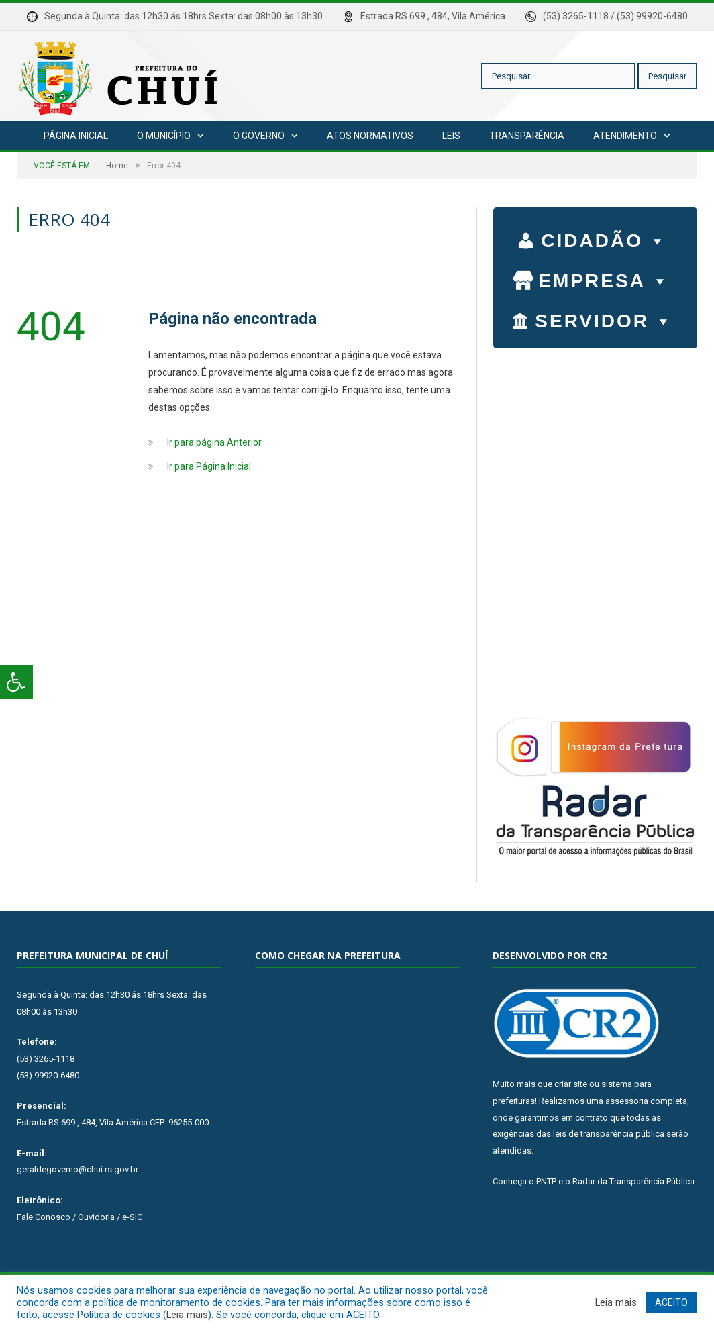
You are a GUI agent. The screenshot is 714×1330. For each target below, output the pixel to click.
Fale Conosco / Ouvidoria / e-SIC (79, 1217)
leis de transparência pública (608, 1134)
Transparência (526, 135)
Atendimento (625, 135)
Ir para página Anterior (214, 442)
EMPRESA (604, 278)
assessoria (626, 1101)
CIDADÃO (604, 237)
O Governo (259, 135)
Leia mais (187, 1315)
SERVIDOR (604, 318)
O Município (164, 135)
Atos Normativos (370, 135)
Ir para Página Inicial (209, 466)
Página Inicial (76, 135)
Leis (451, 135)
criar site (570, 1084)
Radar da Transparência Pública (633, 1181)
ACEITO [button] (671, 1302)
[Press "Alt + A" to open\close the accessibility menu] (16, 682)
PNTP (546, 1181)
